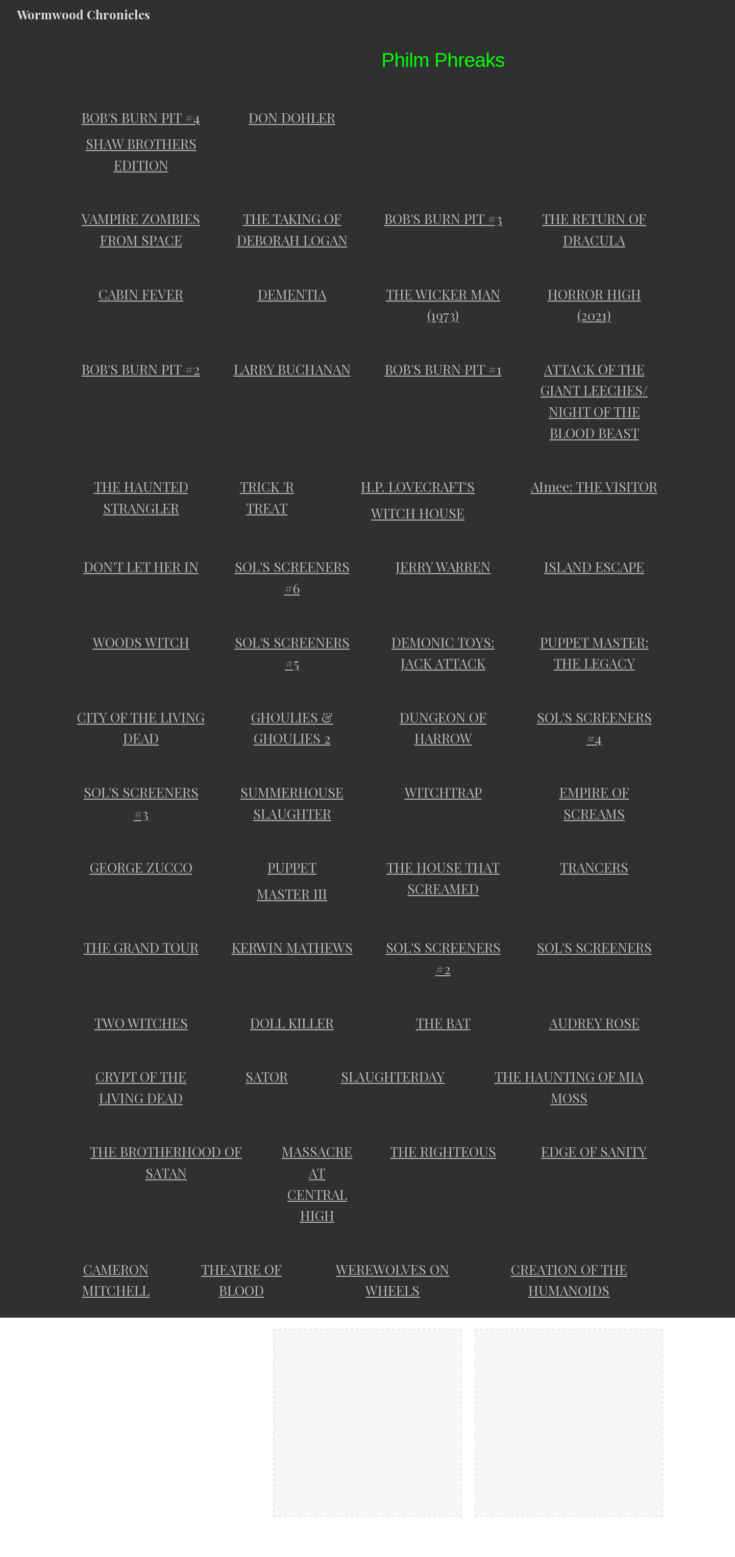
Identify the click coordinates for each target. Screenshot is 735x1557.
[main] (443, 60)
